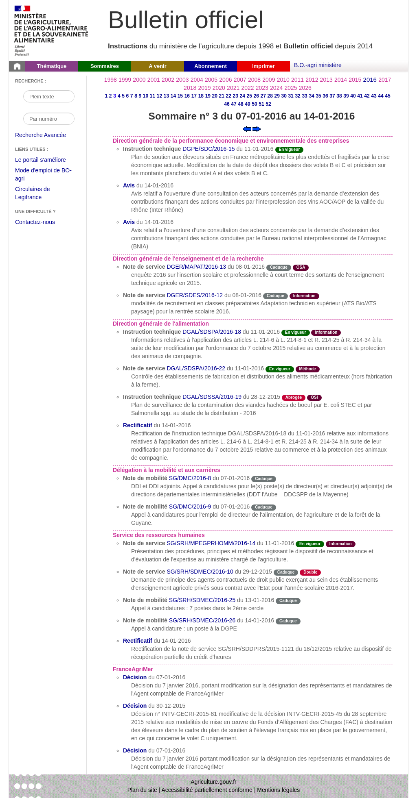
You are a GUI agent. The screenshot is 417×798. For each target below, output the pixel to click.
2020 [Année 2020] (219, 88)
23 (235, 96)
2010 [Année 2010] (283, 79)
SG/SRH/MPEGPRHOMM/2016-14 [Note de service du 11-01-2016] (211, 543)
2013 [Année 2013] (326, 79)
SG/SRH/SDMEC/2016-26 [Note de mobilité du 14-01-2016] (202, 620)
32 (297, 96)
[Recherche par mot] (49, 96)
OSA (300, 267)
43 (373, 96)
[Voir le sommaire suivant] (256, 128)
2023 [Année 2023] (262, 88)
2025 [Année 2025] (290, 88)
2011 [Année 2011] (297, 79)
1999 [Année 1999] (125, 79)
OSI (314, 397)
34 (311, 96)
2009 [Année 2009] (268, 79)
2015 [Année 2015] (355, 79)
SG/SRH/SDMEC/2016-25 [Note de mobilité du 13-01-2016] (202, 600)
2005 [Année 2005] (211, 79)
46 (226, 104)
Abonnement (210, 66)
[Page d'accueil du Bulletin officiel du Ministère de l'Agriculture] (17, 66)
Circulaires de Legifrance (39, 194)
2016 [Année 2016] (370, 79)
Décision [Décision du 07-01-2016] (135, 677)
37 (332, 96)
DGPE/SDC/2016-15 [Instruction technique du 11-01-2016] (208, 149)
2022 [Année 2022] (247, 88)
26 (256, 96)
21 (221, 96)
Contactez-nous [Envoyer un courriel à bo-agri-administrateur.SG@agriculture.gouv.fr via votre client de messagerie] (35, 222)
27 (263, 96)
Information (304, 296)
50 (254, 104)
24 (242, 96)
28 (269, 96)
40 (353, 96)
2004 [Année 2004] (197, 79)
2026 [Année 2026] (305, 88)
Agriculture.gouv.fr (214, 781)
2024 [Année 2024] (276, 88)
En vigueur (289, 149)
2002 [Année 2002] (168, 79)
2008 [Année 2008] (254, 79)
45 (387, 96)
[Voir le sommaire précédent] (246, 128)
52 (268, 104)
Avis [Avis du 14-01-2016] (129, 185)
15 (180, 96)
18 (201, 96)
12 (159, 96)
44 (380, 96)
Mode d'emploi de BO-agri (43, 175)
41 (359, 96)
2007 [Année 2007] (240, 79)
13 (166, 96)
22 (228, 96)
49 (247, 104)
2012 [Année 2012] (311, 79)
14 (173, 96)
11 (152, 96)
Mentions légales (278, 790)
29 (276, 96)
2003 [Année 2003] (182, 79)
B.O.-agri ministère (318, 65)
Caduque (279, 267)
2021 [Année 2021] (233, 88)
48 (240, 104)
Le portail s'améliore (46, 160)
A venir (158, 66)
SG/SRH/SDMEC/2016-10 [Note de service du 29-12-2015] (200, 571)
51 (261, 104)
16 (187, 96)
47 (233, 104)
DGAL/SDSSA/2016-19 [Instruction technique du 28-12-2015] (211, 397)
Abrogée (293, 397)
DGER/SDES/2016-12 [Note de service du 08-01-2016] (195, 295)
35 (318, 96)
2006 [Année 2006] (225, 79)
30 (283, 96)
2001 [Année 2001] (153, 79)
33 (304, 96)
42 (366, 96)
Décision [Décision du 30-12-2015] (135, 705)
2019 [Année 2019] (204, 88)
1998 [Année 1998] (110, 79)
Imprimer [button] (263, 66)
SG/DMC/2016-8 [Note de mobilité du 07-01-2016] (190, 478)
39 (346, 96)
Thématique (52, 66)
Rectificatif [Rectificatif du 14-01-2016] (137, 425)
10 (145, 96)
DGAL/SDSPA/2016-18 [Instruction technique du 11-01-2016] (211, 331)
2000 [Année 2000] (139, 79)
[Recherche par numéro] (49, 119)
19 (208, 96)
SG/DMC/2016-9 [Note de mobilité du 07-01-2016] (190, 506)
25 (249, 96)
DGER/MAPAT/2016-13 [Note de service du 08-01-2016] (196, 266)
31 (290, 96)
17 (194, 96)
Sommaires (104, 66)
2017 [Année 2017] (384, 79)
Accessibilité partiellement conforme (207, 790)
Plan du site (142, 790)
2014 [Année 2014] (340, 79)
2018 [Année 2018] (190, 88)
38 (339, 96)
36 (325, 96)
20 (214, 96)
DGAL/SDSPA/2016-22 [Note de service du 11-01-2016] (196, 368)
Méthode (307, 369)
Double (310, 572)
